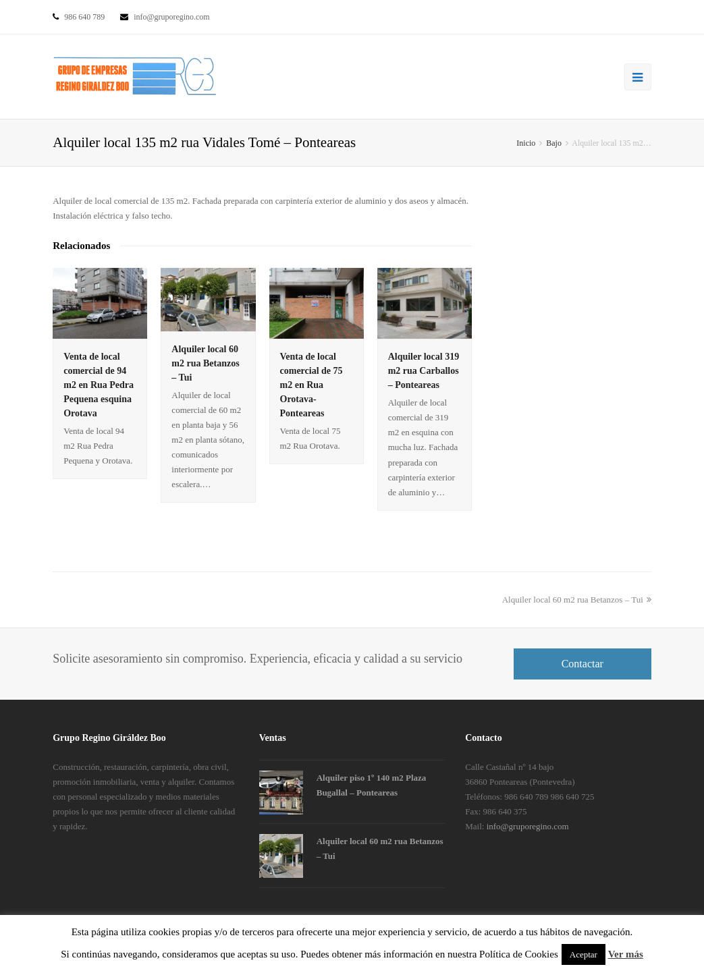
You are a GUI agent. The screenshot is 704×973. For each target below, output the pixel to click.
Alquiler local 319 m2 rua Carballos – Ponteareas (424, 371)
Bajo (554, 143)
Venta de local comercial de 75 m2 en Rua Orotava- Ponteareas (311, 385)
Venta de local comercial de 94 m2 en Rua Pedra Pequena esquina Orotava (98, 385)
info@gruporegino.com (528, 826)
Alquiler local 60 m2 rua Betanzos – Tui (205, 363)
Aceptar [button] (583, 954)
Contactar (582, 663)
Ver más (625, 954)
